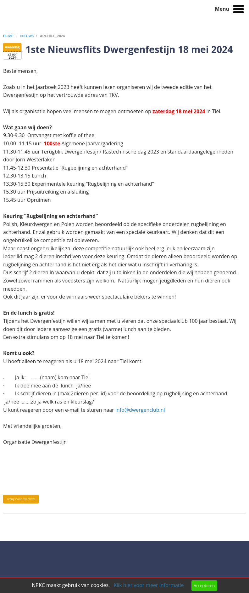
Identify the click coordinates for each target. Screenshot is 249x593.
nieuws (27, 36)
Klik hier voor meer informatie (148, 585)
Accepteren (204, 585)
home (8, 36)
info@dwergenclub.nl (140, 409)
